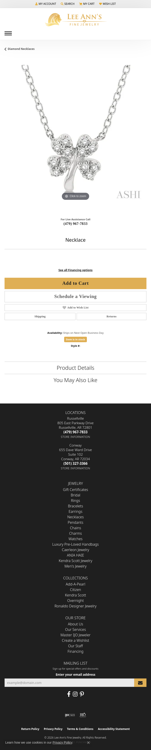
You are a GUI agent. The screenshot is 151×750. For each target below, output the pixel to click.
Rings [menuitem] (75, 500)
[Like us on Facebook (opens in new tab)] (68, 694)
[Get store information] (75, 437)
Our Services (75, 629)
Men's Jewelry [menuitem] (75, 566)
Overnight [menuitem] (75, 600)
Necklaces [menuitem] (75, 516)
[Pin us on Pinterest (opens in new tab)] (82, 694)
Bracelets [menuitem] (75, 506)
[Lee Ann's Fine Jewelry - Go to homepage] (75, 20)
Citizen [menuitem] (75, 589)
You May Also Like (75, 380)
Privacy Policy (53, 729)
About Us (75, 624)
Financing (75, 651)
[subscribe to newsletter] (140, 682)
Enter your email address (76, 674)
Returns (111, 316)
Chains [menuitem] (75, 527)
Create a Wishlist (75, 640)
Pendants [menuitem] (75, 522)
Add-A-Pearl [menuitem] (75, 584)
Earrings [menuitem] (75, 511)
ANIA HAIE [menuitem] (75, 555)
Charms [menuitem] (75, 533)
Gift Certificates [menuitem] (75, 489)
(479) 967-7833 (75, 224)
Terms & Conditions (80, 729)
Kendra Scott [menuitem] (75, 595)
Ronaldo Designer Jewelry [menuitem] (75, 606)
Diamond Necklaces (21, 49)
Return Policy (30, 729)
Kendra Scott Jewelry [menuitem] (75, 560)
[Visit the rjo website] (82, 715)
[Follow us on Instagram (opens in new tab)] (75, 694)
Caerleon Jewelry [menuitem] (75, 549)
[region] (75, 136)
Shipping (39, 316)
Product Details (75, 367)
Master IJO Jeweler (75, 634)
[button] (45, 4)
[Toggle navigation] (8, 33)
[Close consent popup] (88, 742)
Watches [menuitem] (75, 538)
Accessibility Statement (114, 729)
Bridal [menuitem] (75, 495)
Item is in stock (75, 339)
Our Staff (75, 645)
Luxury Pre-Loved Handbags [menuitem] (75, 544)
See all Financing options (75, 270)
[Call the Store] (75, 432)
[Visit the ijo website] (70, 715)
